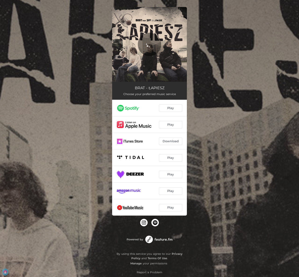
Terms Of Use (157, 258)
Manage (136, 263)
